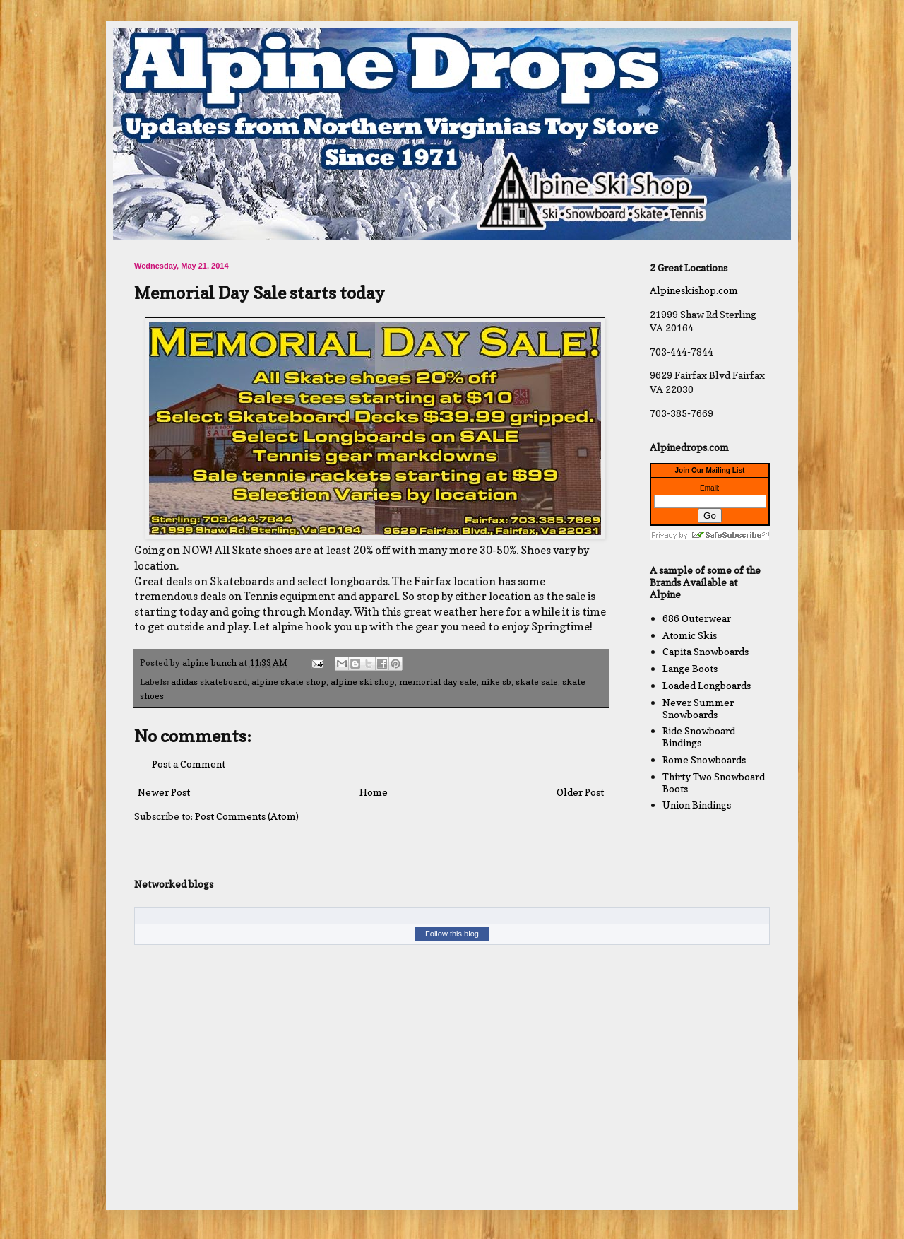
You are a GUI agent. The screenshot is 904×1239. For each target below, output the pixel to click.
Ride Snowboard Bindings (698, 736)
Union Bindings (696, 805)
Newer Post (164, 792)
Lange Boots (690, 668)
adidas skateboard (209, 681)
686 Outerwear (696, 618)
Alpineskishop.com (694, 290)
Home (373, 792)
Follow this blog (452, 933)
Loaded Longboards (706, 685)
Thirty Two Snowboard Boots (713, 782)
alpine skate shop (288, 681)
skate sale (537, 681)
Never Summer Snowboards (698, 708)
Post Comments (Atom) (247, 816)
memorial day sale (438, 681)
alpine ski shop (363, 681)
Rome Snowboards (704, 759)
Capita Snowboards (705, 651)
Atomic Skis (689, 635)
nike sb (496, 681)
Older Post (580, 792)
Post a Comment (188, 764)
